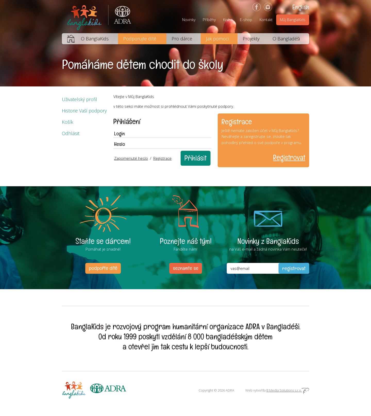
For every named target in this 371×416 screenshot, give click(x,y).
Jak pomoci (217, 39)
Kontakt (266, 19)
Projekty (251, 39)
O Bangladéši (286, 39)
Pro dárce (182, 39)
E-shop (246, 19)
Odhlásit (70, 133)
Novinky (189, 19)
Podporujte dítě (139, 39)
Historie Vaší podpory (84, 111)
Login (119, 133)
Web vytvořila (277, 390)
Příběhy (209, 19)
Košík (67, 122)
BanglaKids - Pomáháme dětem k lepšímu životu (85, 16)
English (300, 7)
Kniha (228, 19)
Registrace (162, 158)
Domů (68, 38)
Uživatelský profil (79, 99)
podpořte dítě (103, 268)
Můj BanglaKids (293, 19)
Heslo (119, 144)
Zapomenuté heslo (131, 158)
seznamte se (185, 268)
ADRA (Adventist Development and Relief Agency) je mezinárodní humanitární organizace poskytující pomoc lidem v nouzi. (119, 16)
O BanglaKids (95, 39)
